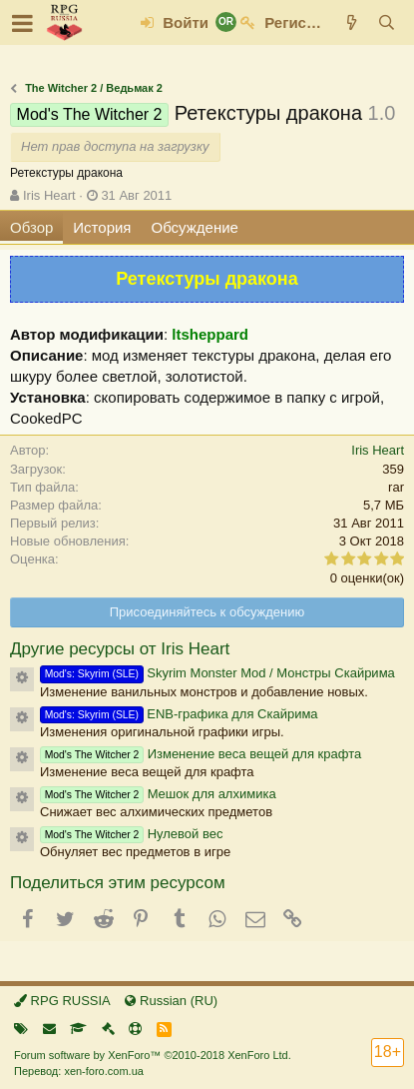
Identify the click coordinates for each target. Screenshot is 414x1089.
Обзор (31, 227)
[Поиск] (386, 22)
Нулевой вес (131, 833)
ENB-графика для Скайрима (179, 713)
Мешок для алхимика (158, 793)
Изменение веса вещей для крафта (200, 753)
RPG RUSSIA (62, 1000)
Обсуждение (195, 227)
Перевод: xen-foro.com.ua (79, 1071)
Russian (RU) (171, 1000)
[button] (22, 23)
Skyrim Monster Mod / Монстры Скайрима (217, 672)
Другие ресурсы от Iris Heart (119, 648)
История (102, 227)
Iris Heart (49, 195)
